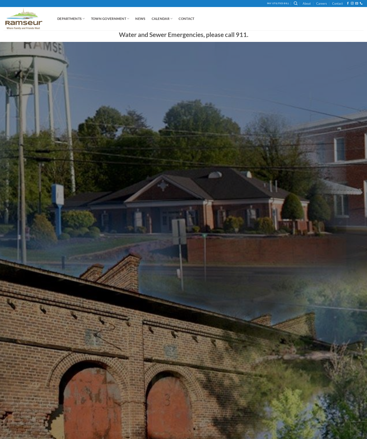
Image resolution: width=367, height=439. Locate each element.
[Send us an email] (356, 3)
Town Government (110, 18)
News (140, 19)
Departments (71, 18)
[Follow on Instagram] (352, 3)
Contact (337, 3)
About (307, 3)
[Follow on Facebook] (347, 3)
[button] (295, 3)
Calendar (162, 18)
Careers (321, 3)
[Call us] (361, 3)
